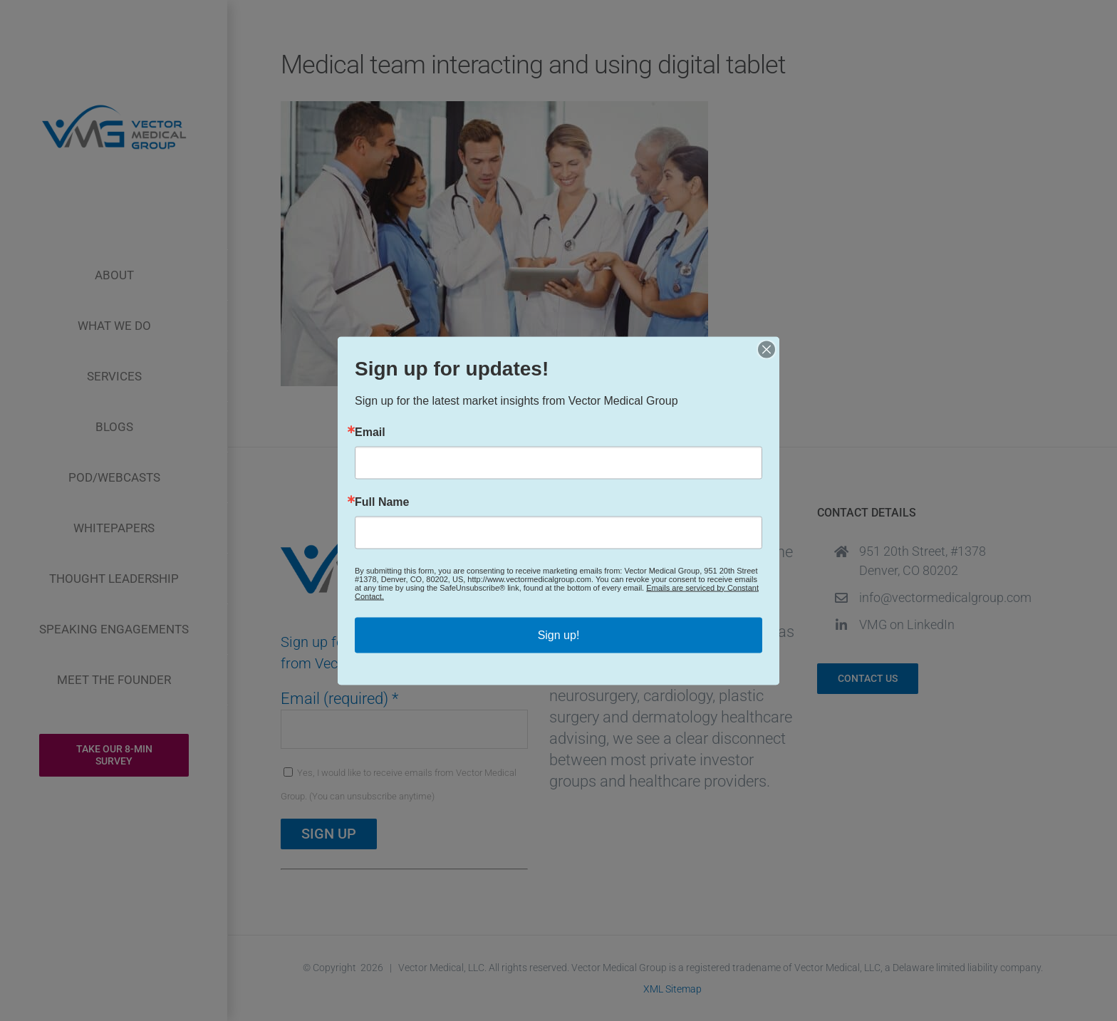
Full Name (382, 501)
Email (370, 431)
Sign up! (559, 634)
